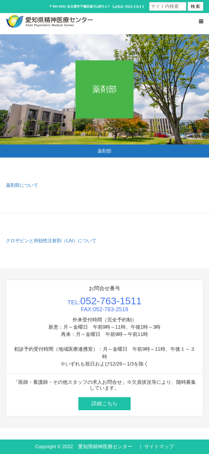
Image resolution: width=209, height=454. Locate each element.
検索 (195, 6)
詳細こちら (104, 403)
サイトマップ (159, 446)
